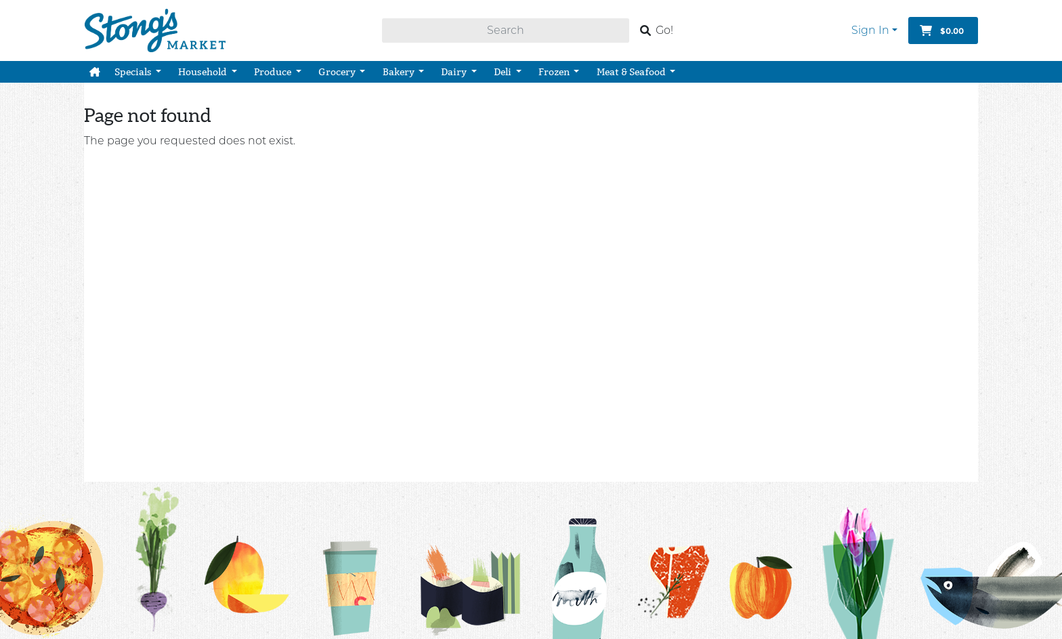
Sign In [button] (870, 30)
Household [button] (203, 72)
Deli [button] (503, 72)
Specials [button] (134, 72)
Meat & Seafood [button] (632, 72)
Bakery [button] (400, 72)
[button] (95, 72)
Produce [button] (273, 72)
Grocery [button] (338, 72)
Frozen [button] (555, 72)
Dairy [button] (455, 72)
